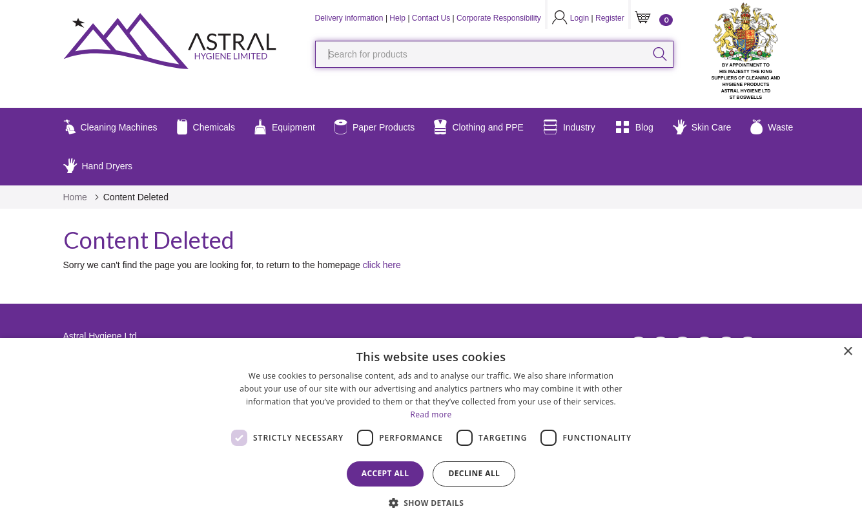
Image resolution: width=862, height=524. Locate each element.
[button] (431, 502)
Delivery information (349, 18)
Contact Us (431, 18)
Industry (569, 127)
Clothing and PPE (479, 127)
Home (75, 197)
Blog (634, 127)
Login (579, 18)
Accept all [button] (385, 473)
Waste (771, 127)
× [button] (847, 352)
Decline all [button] (474, 473)
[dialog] (431, 431)
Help (397, 18)
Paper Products (374, 127)
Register (609, 18)
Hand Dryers (98, 166)
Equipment (284, 127)
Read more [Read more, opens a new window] (431, 414)
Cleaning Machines (110, 127)
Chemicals (206, 127)
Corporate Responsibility (499, 18)
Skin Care (702, 127)
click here (382, 265)
